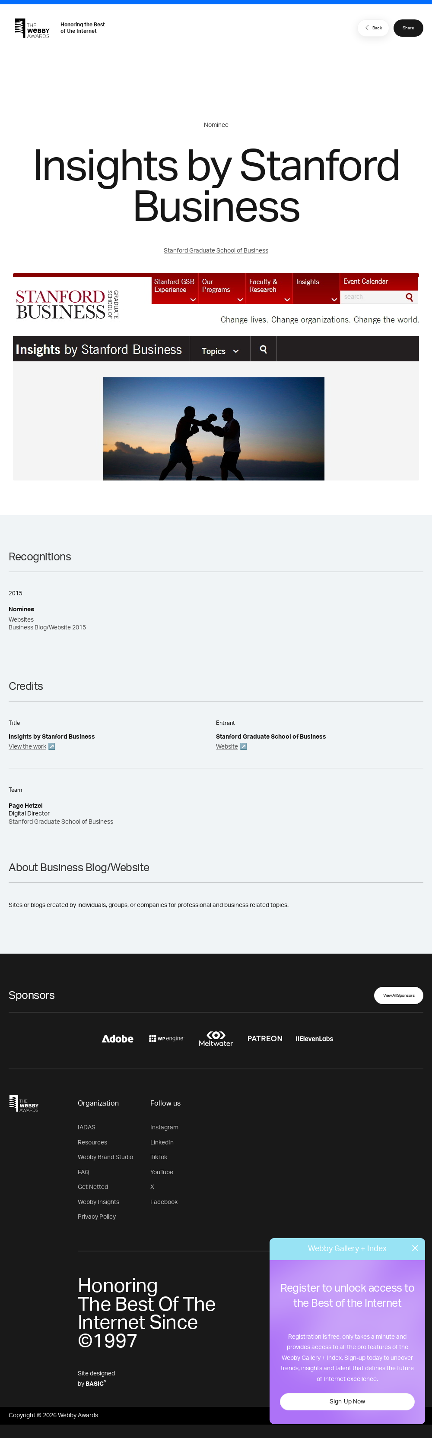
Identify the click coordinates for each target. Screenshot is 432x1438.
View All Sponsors (399, 995)
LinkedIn (162, 1143)
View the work (27, 747)
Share (408, 28)
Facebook (164, 1202)
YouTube (161, 1172)
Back (372, 27)
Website (227, 747)
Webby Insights (98, 1202)
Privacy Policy (97, 1217)
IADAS (86, 1128)
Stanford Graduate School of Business (216, 251)
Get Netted (93, 1187)
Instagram (164, 1128)
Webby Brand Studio (105, 1157)
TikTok (158, 1157)
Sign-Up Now (347, 1402)
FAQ (83, 1172)
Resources (92, 1143)
